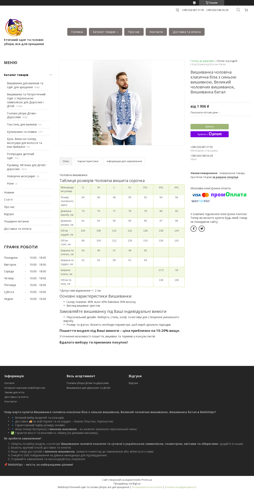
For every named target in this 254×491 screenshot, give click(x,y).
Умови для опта (14, 392)
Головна (77, 32)
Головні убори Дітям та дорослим (88, 383)
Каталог (10, 383)
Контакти (156, 32)
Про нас (134, 32)
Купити (209, 126)
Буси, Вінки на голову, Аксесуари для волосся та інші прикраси (24, 142)
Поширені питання (16, 221)
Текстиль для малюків (22, 124)
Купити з (209, 134)
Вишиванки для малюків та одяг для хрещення (25, 85)
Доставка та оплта (16, 397)
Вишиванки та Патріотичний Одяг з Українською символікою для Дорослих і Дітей (26, 100)
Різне (10, 183)
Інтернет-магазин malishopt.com (25, 388)
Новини (9, 192)
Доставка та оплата (187, 32)
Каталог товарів (104, 32)
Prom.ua (147, 479)
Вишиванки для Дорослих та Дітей (88, 388)
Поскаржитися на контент (147, 487)
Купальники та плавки (22, 132)
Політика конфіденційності (180, 487)
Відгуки (9, 214)
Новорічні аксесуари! (21, 176)
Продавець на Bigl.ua (127, 483)
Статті (8, 199)
